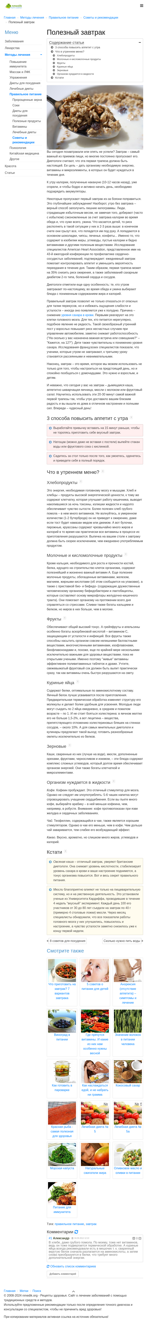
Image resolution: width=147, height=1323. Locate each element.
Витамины (19, 126)
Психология (18, 148)
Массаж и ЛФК (20, 72)
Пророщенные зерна (27, 99)
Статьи (10, 172)
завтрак (91, 1224)
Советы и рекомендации (23, 140)
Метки (24, 1291)
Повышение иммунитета (18, 64)
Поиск (37, 1291)
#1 (50, 1238)
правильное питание (69, 1224)
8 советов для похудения (67, 941)
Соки (15, 105)
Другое (14, 159)
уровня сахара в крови (77, 315)
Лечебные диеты (21, 88)
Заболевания (14, 41)
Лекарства (12, 48)
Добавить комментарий (62, 1273)
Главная (10, 1291)
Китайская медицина (24, 153)
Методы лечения (17, 54)
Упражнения (18, 77)
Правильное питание (26, 94)
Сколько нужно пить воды (122, 941)
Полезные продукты (26, 121)
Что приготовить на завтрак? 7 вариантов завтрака (62, 984)
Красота (10, 166)
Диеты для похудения (25, 83)
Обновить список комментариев (71, 1266)
